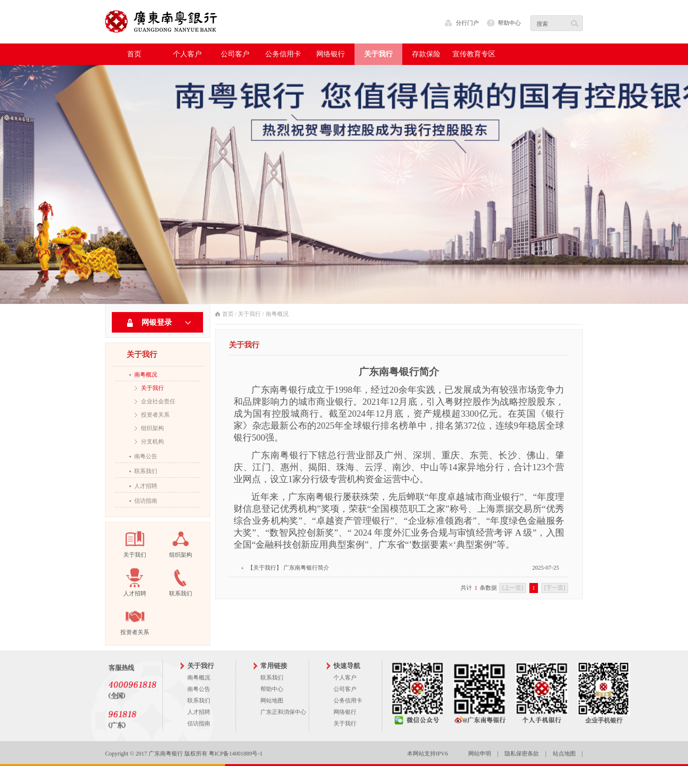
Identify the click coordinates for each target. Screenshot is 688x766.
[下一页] (554, 587)
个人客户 (344, 677)
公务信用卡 (347, 700)
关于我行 (152, 388)
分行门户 (467, 23)
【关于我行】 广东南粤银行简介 (288, 567)
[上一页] (512, 587)
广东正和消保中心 (283, 712)
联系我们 (145, 471)
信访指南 (145, 500)
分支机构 (152, 441)
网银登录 (156, 322)
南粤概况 (145, 374)
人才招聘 (145, 486)
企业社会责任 (158, 401)
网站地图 (271, 700)
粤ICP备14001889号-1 (236, 753)
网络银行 (344, 712)
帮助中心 (509, 23)
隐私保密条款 (522, 753)
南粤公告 (145, 456)
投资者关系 (155, 414)
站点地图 (564, 753)
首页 (134, 54)
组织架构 (152, 428)
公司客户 (344, 689)
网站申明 (479, 753)
